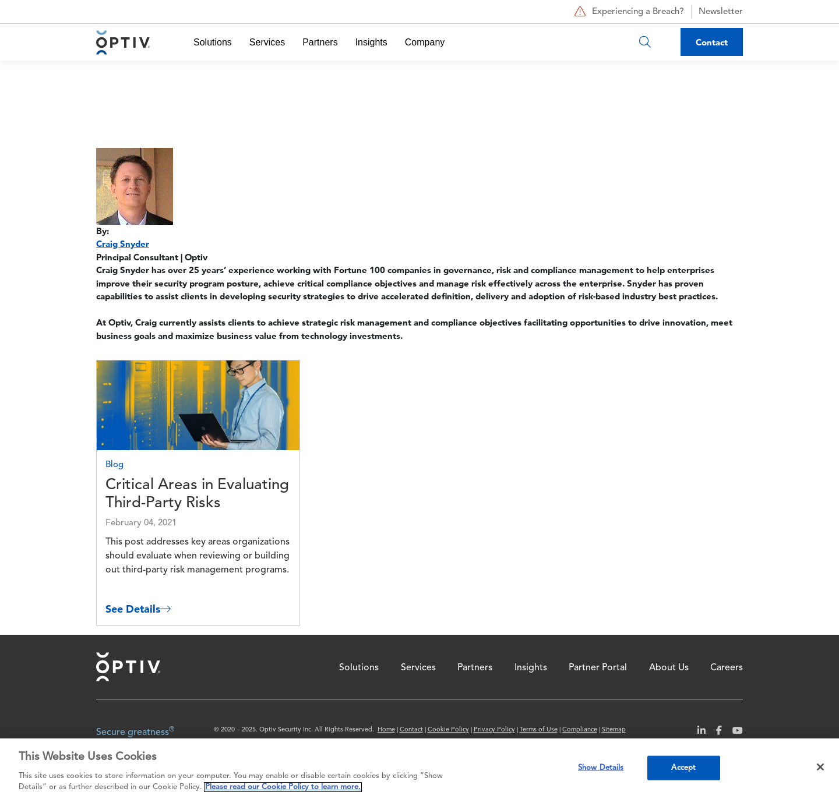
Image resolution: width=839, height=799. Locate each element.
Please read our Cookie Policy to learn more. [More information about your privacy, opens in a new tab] (283, 787)
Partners (319, 42)
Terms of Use (539, 730)
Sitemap (614, 730)
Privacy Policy (494, 730)
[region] (419, 768)
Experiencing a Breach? (628, 11)
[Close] (820, 767)
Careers (726, 668)
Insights (371, 42)
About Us (669, 668)
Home (128, 666)
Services (267, 42)
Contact (712, 42)
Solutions (212, 42)
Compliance (579, 730)
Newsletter (721, 12)
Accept (683, 768)
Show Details (601, 768)
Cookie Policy (448, 730)
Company (425, 42)
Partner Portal (598, 668)
